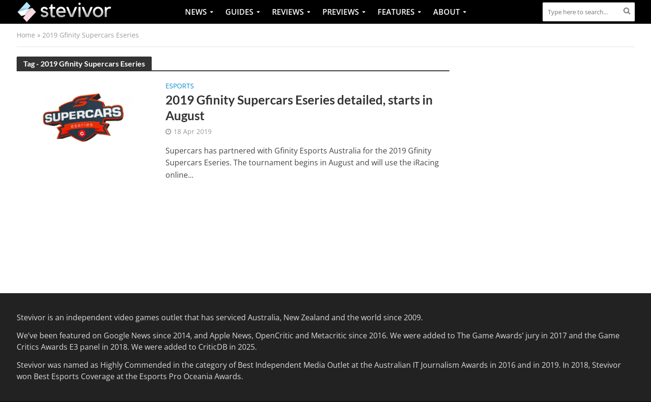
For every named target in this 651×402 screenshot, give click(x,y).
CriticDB (212, 347)
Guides (239, 12)
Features (396, 12)
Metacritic (329, 335)
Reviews (288, 12)
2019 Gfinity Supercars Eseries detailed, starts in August (299, 108)
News (196, 12)
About (446, 12)
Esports (179, 86)
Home (26, 34)
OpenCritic (274, 335)
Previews (340, 12)
